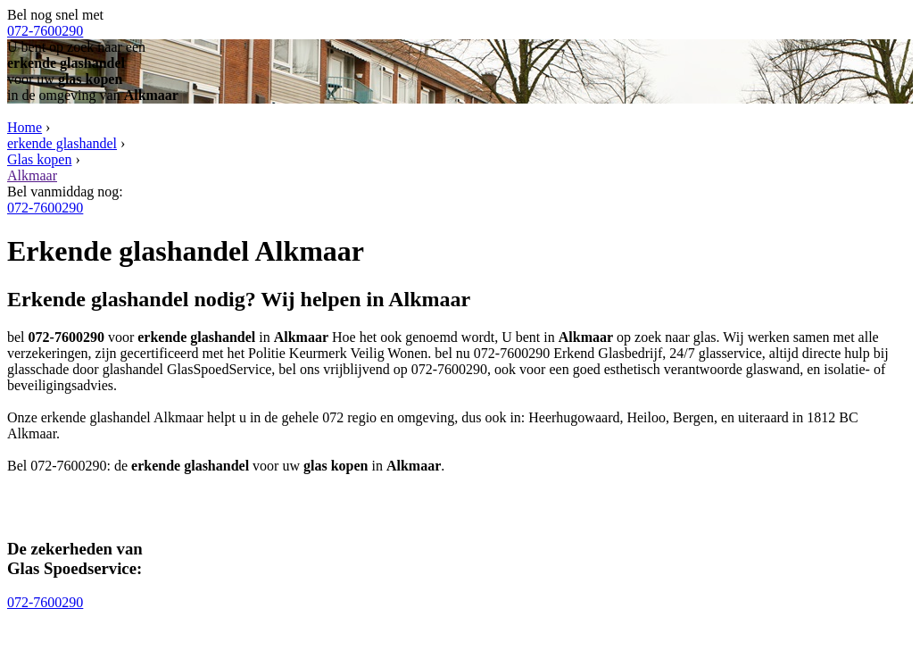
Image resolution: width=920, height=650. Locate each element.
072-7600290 (45, 30)
